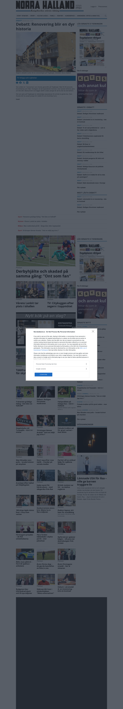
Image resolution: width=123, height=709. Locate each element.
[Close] (93, 332)
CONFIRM (43, 374)
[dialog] (61, 354)
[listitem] (61, 364)
